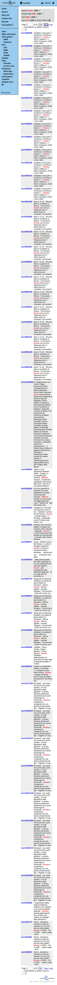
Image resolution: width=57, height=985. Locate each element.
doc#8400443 (26, 560)
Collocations (7, 77)
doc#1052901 (26, 525)
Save (4, 32)
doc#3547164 (26, 98)
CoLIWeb (26, 3)
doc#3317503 (26, 59)
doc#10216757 (27, 738)
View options (7, 37)
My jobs (5, 22)
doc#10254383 (27, 875)
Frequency (6, 69)
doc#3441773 (26, 922)
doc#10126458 (27, 382)
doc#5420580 (26, 903)
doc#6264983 (26, 630)
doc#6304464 (26, 508)
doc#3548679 (26, 124)
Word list (5, 15)
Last (51, 25)
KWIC (6, 39)
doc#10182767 (27, 711)
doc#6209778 (26, 579)
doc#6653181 (26, 337)
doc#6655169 (26, 352)
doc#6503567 (26, 247)
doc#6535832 (26, 307)
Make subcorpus (9, 34)
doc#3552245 (26, 163)
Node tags (8, 71)
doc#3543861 (26, 937)
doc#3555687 (26, 952)
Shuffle (7, 55)
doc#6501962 (26, 202)
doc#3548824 (26, 137)
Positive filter (31, 14)
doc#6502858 (26, 217)
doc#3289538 (26, 33)
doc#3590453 (26, 189)
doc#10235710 (27, 848)
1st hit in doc (9, 66)
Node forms (8, 74)
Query (30, 11)
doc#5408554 (26, 469)
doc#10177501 (27, 683)
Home (4, 9)
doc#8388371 (26, 542)
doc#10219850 (27, 766)
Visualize (5, 79)
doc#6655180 (26, 367)
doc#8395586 (26, 647)
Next (46, 25)
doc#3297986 (26, 46)
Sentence (7, 42)
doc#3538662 (26, 85)
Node (6, 53)
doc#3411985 (26, 72)
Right (6, 50)
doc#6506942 (26, 262)
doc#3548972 (26, 150)
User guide (6, 25)
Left (5, 47)
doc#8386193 (26, 666)
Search (5, 12)
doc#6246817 (26, 596)
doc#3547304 (26, 111)
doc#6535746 (26, 292)
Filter (4, 61)
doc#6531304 (26, 277)
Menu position (5, 92)
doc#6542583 (26, 322)
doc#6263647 (26, 613)
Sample (5, 58)
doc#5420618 (26, 489)
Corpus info (7, 18)
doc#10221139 (27, 793)
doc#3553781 (26, 176)
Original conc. (8, 82)
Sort (3, 45)
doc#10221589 (27, 821)
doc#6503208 (26, 232)
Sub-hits (7, 63)
